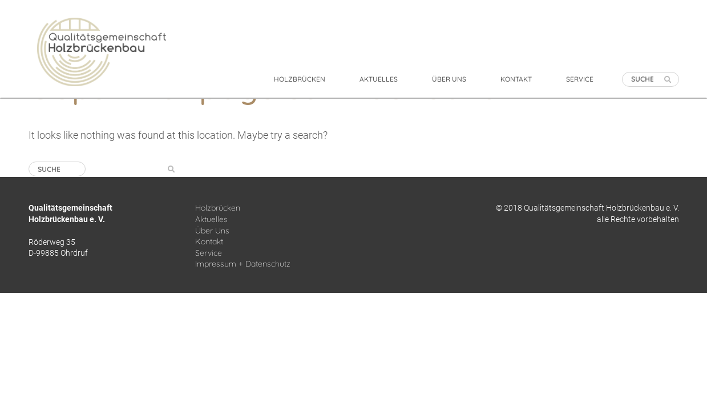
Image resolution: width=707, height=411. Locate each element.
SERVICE (579, 79)
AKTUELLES (378, 79)
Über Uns (212, 230)
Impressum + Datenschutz (242, 264)
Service (208, 253)
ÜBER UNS (449, 79)
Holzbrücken (217, 208)
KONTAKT (516, 79)
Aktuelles (211, 219)
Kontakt (209, 241)
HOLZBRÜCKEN (299, 79)
